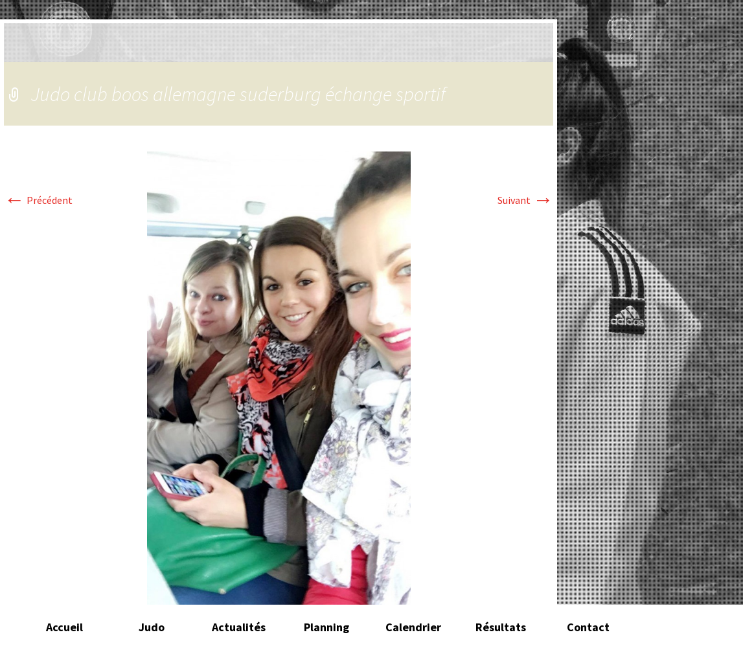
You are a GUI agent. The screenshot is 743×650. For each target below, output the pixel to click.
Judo (152, 627)
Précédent (38, 200)
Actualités (239, 627)
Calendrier (413, 627)
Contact (588, 627)
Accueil (64, 627)
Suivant (525, 200)
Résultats (500, 627)
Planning (326, 627)
